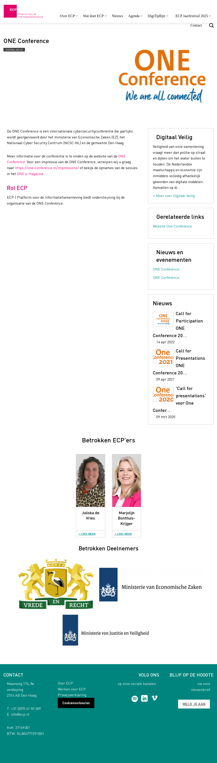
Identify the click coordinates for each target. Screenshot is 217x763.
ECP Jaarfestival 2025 (193, 16)
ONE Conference (166, 269)
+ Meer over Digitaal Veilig (174, 195)
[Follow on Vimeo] (154, 699)
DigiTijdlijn (158, 16)
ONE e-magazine (30, 173)
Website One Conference (172, 226)
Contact (196, 25)
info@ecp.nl (20, 714)
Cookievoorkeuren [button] (76, 703)
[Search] (211, 25)
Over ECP (69, 16)
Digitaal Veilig (14, 49)
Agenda (135, 16)
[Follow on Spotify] (134, 699)
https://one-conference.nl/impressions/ (47, 167)
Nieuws (117, 16)
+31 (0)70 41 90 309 (26, 708)
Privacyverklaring (72, 694)
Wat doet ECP (95, 16)
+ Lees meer (87, 534)
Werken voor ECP (72, 689)
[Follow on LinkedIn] (144, 699)
